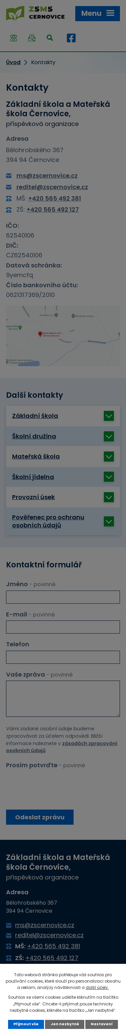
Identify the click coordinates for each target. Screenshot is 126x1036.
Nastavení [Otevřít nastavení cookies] (102, 1024)
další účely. (97, 987)
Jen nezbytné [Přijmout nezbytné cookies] (65, 1024)
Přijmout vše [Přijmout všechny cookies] (26, 1024)
